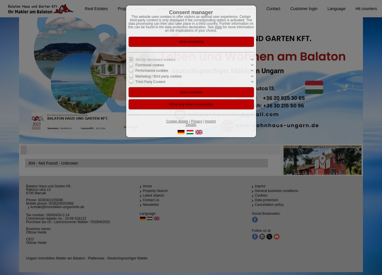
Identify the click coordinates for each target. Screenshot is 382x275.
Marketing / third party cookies (158, 76)
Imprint (210, 121)
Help (218, 27)
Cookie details (177, 121)
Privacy (196, 121)
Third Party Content (150, 82)
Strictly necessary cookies (155, 60)
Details (191, 125)
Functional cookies (149, 65)
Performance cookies (151, 71)
